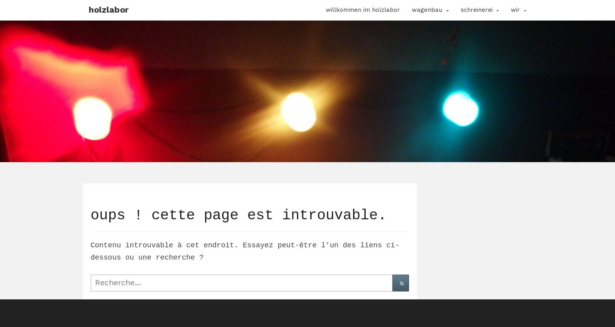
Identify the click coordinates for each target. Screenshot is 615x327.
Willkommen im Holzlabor (363, 9)
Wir (515, 9)
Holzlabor (109, 10)
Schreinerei (477, 9)
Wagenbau (427, 9)
